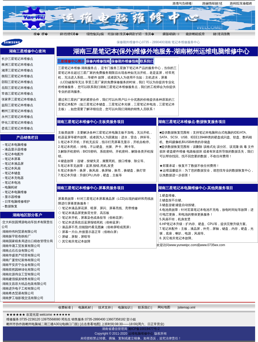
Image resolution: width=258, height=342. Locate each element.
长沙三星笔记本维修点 (17, 59)
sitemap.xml (186, 307)
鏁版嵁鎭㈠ (171, 34)
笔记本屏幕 (12, 159)
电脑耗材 (11, 187)
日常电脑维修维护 (17, 201)
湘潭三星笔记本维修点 (17, 70)
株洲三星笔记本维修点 (17, 64)
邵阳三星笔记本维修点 (17, 82)
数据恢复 (11, 206)
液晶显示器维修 (16, 149)
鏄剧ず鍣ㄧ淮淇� (141, 34)
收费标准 (64, 307)
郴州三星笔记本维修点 (17, 111)
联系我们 (144, 307)
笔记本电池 (12, 182)
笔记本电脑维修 (16, 144)
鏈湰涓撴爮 (221, 34)
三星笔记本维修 (69, 68)
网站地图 (164, 307)
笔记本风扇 (12, 168)
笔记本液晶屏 (14, 163)
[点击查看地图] (90, 324)
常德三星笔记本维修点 (17, 93)
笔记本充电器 (14, 178)
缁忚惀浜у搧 (95, 34)
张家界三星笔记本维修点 (19, 99)
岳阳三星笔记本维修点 (17, 88)
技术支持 (104, 307)
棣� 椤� (41, 34)
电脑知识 (124, 307)
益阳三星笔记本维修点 (17, 105)
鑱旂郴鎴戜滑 (195, 34)
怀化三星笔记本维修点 (17, 122)
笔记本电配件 (14, 154)
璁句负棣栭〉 (185, 3)
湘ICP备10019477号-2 (143, 329)
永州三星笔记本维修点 (17, 117)
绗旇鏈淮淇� (118, 34)
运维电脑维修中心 (140, 333)
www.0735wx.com (212, 245)
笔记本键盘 (12, 173)
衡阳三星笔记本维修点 (17, 76)
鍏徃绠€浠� (69, 34)
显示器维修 (12, 197)
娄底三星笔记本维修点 (17, 128)
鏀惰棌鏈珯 (213, 3)
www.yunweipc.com (183, 245)
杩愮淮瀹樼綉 (242, 3)
